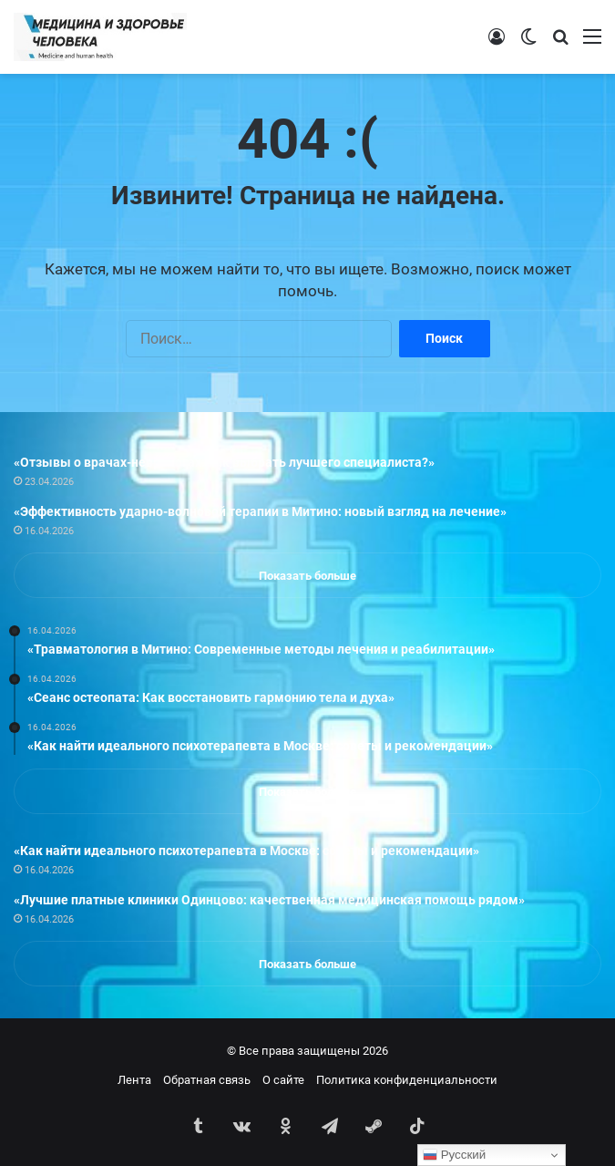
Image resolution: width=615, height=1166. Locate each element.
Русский (454, 1155)
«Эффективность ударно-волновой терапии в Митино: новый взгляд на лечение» (260, 511)
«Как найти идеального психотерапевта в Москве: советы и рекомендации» (246, 850)
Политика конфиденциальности (406, 1080)
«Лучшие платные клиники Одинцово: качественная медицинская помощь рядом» (269, 900)
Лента (134, 1080)
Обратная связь (207, 1080)
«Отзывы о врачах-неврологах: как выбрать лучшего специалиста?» (224, 462)
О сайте (283, 1080)
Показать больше (307, 576)
